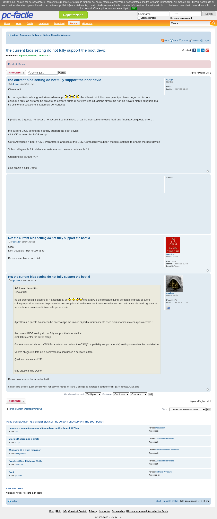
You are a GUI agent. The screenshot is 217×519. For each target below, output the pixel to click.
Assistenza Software (30, 35)
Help (58, 511)
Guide (30, 23)
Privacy (93, 511)
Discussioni (160, 428)
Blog (51, 511)
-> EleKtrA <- (44, 55)
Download (59, 23)
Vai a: (165, 409)
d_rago (15, 84)
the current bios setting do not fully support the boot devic (56, 50)
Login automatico (148, 18)
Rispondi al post (16, 72)
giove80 (19, 475)
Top (208, 171)
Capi (18, 442)
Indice (15, 35)
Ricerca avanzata (136, 511)
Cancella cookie (170, 501)
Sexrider (19, 464)
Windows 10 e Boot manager (25, 450)
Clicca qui (98, 8)
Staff (158, 501)
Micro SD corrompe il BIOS (24, 439)
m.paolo (23, 55)
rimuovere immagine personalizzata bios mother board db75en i (44, 428)
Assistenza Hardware (164, 438)
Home (7, 23)
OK (134, 8)
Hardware (44, 23)
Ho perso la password (181, 18)
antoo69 (32, 55)
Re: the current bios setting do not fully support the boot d (49, 238)
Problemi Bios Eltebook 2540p (25, 461)
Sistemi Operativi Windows (56, 35)
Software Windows (163, 472)
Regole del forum (16, 64)
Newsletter (104, 511)
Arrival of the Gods (157, 511)
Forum (73, 23)
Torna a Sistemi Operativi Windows (25, 409)
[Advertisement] (84, 204)
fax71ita (16, 242)
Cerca (185, 40)
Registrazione (73, 15)
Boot (11, 472)
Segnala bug (118, 511)
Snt (17, 431)
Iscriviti (195, 40)
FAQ (175, 40)
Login (206, 40)
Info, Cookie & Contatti (75, 511)
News (18, 23)
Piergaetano (21, 453)
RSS (166, 40)
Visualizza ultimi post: (83, 394)
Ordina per (115, 394)
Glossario (87, 23)
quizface (16, 280)
